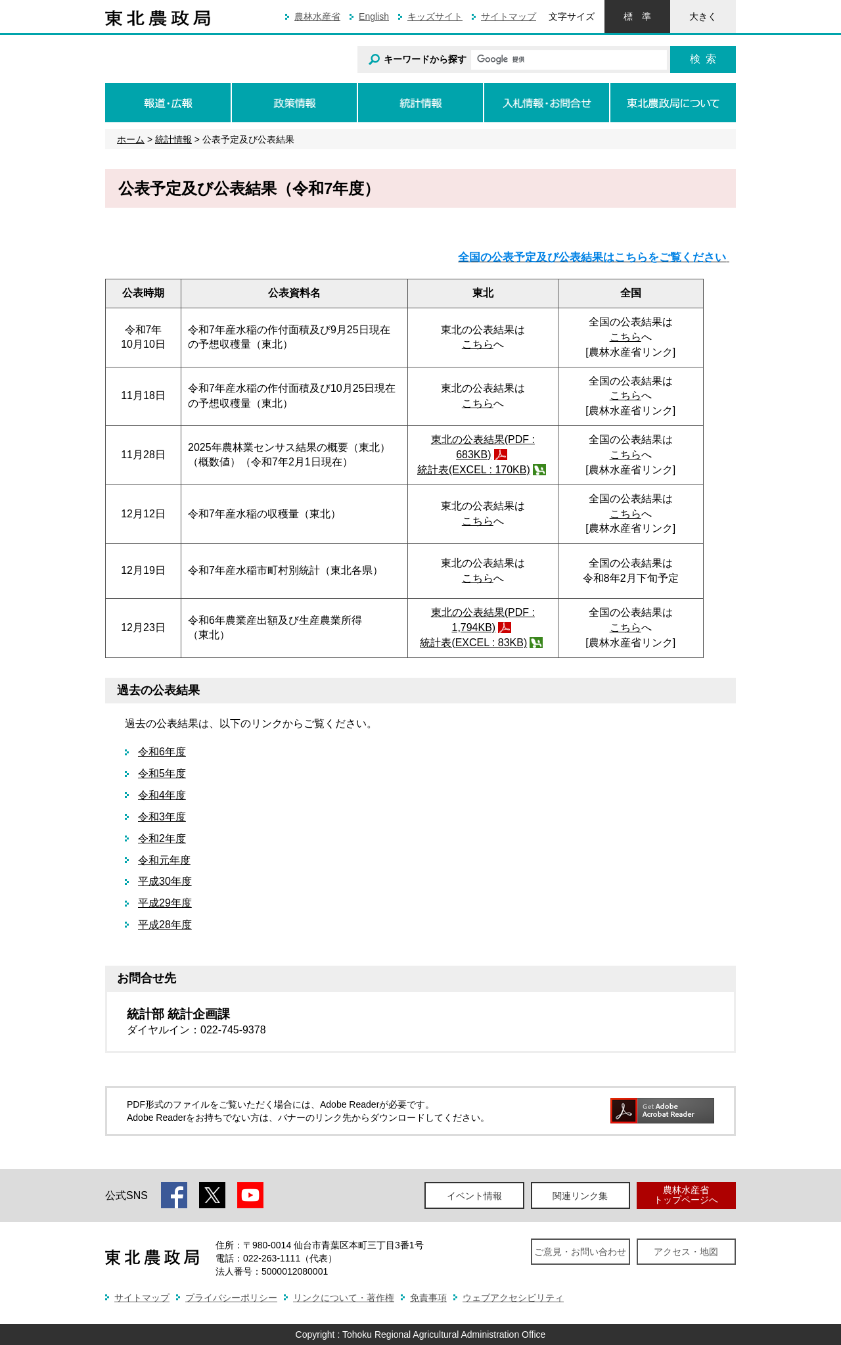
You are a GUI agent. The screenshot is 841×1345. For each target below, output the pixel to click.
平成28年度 (165, 924)
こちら (477, 344)
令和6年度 (162, 751)
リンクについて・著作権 (343, 1297)
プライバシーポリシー (231, 1297)
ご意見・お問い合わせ (580, 1251)
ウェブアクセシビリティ (513, 1297)
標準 (637, 16)
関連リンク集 (580, 1196)
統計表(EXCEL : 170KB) (473, 469)
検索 (703, 58)
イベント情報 (474, 1196)
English (374, 16)
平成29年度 (165, 902)
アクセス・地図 (686, 1251)
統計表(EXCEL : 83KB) (473, 642)
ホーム (131, 139)
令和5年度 (162, 773)
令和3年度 (162, 816)
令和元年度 (164, 860)
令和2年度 (162, 838)
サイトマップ (508, 16)
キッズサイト (435, 16)
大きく (703, 16)
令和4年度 (162, 795)
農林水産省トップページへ (686, 1195)
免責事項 (428, 1297)
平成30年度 (165, 881)
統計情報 (173, 139)
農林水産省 (317, 16)
